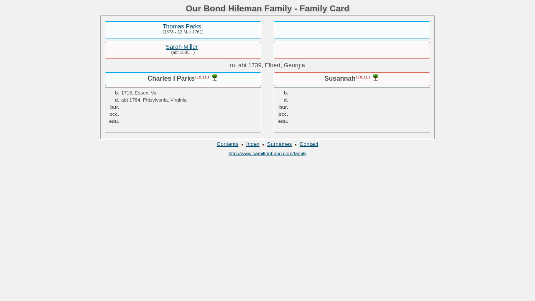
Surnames (279, 144)
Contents (227, 144)
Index (253, 144)
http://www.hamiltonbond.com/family (267, 153)
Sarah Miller (182, 46)
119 (205, 77)
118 (198, 77)
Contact (309, 144)
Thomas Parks (182, 26)
